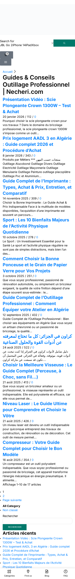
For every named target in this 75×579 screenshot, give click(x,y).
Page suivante (12, 500)
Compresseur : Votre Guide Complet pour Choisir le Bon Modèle (32, 448)
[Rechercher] (64, 43)
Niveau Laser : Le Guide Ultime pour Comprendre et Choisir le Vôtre (35, 410)
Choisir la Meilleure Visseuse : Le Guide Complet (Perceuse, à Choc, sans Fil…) (37, 371)
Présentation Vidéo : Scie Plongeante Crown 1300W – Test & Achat (37, 105)
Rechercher (10, 516)
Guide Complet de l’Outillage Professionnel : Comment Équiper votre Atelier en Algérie (36, 303)
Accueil (8, 71)
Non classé (10, 510)
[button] (6, 55)
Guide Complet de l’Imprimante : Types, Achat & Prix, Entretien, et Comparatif (37, 187)
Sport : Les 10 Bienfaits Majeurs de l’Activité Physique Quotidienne (36, 226)
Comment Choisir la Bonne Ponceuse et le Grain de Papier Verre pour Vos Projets (35, 265)
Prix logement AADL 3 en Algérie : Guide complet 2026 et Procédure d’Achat (37, 144)
